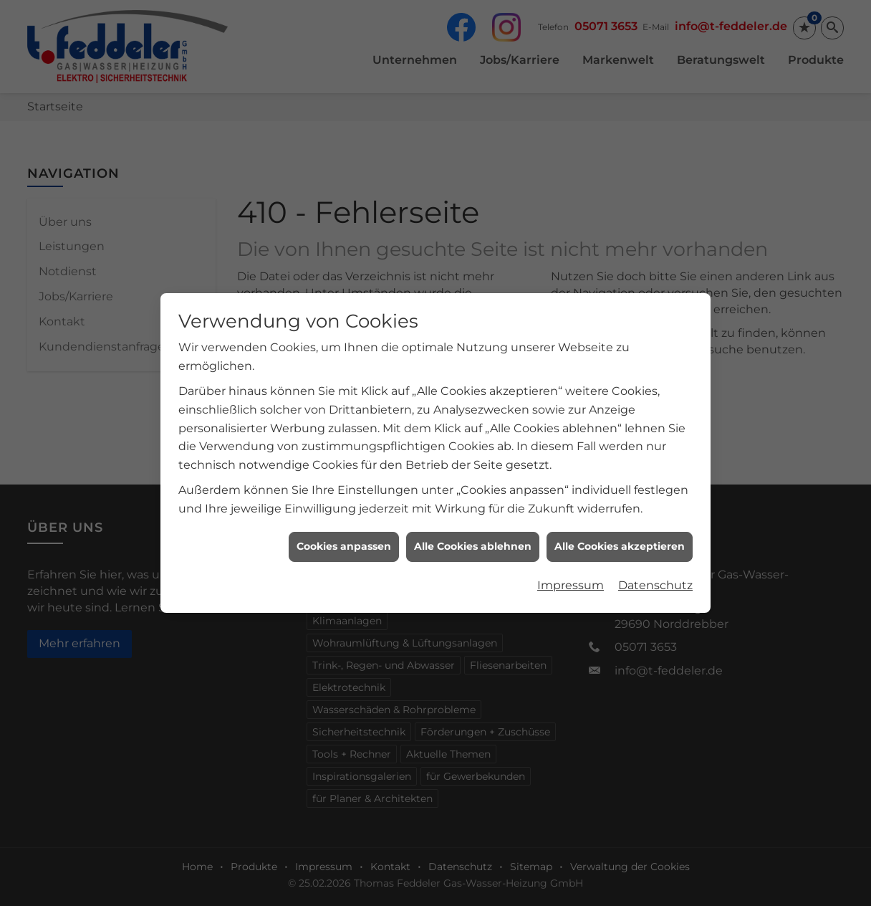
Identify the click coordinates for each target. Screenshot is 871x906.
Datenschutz (655, 574)
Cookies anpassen (344, 535)
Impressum (570, 574)
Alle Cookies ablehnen (472, 535)
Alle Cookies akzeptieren (619, 535)
